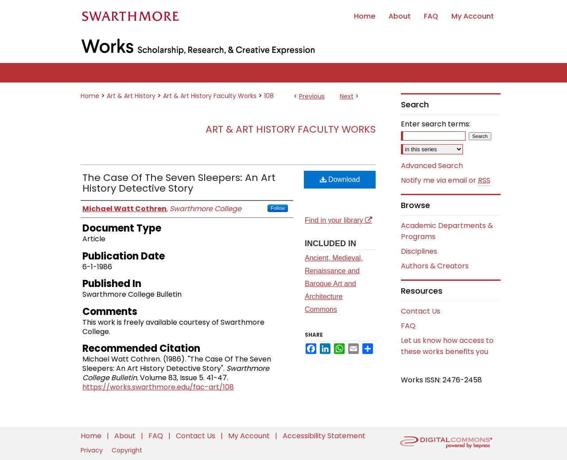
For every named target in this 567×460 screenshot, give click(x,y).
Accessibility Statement (324, 436)
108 (269, 95)
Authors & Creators (435, 266)
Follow (278, 208)
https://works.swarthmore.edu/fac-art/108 (158, 387)
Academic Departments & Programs (447, 231)
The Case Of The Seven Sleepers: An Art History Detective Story (179, 183)
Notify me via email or (445, 180)
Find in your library (338, 220)
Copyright (127, 450)
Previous (312, 96)
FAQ (408, 326)
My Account (250, 436)
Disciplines (419, 251)
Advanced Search (432, 166)
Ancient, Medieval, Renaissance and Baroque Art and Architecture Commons (334, 283)
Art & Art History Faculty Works (209, 95)
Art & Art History (131, 95)
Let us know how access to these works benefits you (447, 346)
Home (90, 95)
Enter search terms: (435, 124)
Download (340, 179)
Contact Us (420, 311)
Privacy (93, 450)
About (125, 436)
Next (346, 96)
